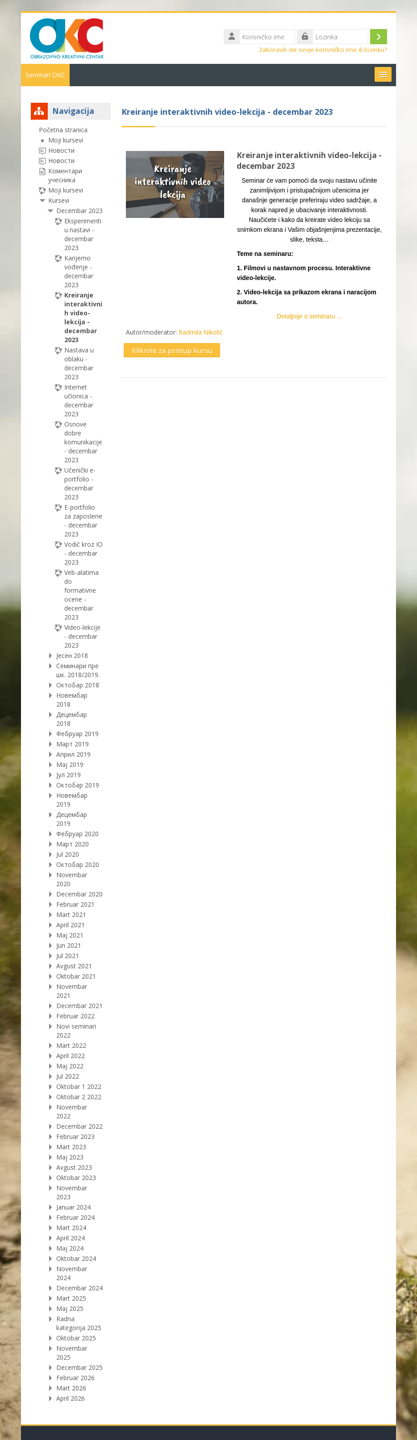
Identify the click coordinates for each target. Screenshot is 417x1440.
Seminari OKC (45, 75)
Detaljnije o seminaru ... (309, 316)
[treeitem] (71, 764)
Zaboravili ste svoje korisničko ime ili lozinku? (323, 50)
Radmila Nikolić (201, 332)
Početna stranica (63, 130)
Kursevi (58, 200)
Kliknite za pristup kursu (172, 350)
